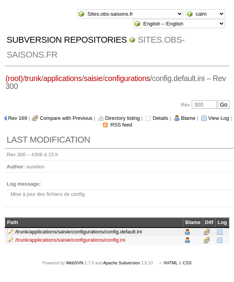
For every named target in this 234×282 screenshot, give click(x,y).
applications (62, 78)
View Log (218, 118)
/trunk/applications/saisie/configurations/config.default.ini (78, 232)
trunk (33, 78)
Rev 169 (17, 118)
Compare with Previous (66, 118)
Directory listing (122, 118)
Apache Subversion (121, 262)
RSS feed (121, 125)
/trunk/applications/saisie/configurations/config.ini (70, 240)
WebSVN (74, 262)
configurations (127, 78)
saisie (93, 78)
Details (160, 118)
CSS (187, 262)
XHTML (171, 262)
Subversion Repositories (67, 40)
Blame (188, 118)
